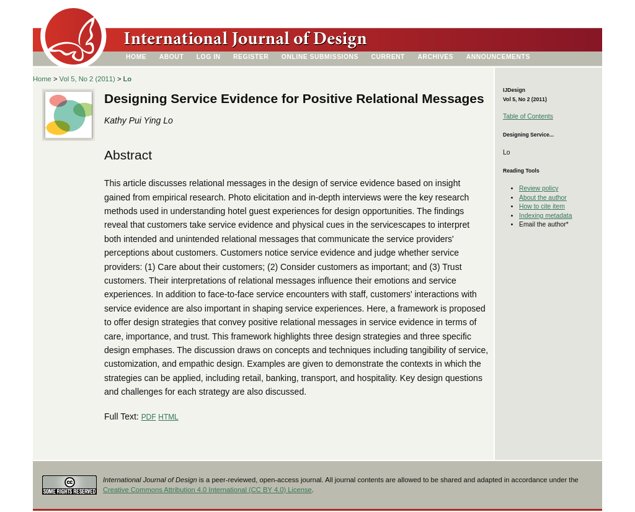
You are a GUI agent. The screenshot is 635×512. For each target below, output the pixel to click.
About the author (543, 197)
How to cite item (542, 206)
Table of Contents (528, 116)
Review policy (539, 188)
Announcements (498, 56)
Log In (209, 56)
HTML (168, 417)
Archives (435, 56)
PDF (148, 417)
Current (388, 56)
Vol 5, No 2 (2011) (87, 79)
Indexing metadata (545, 215)
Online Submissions (320, 56)
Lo (127, 79)
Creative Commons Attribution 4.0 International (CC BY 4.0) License (207, 489)
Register (251, 56)
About (171, 56)
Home (136, 56)
